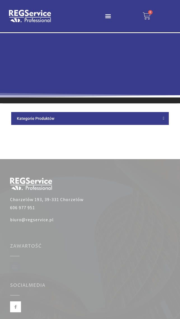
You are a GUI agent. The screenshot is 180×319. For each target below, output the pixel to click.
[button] (108, 15)
